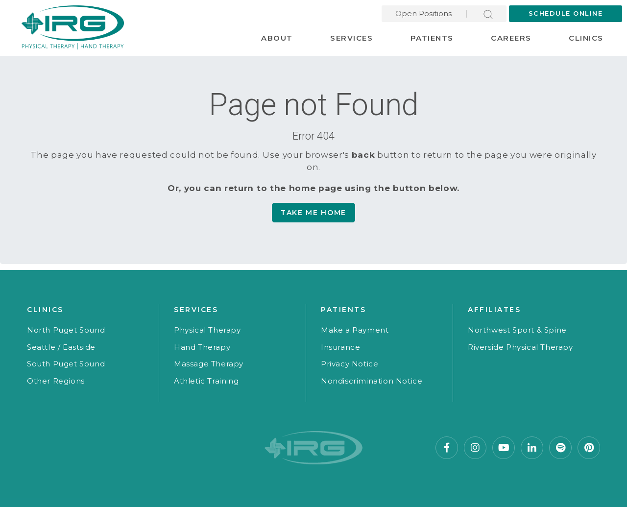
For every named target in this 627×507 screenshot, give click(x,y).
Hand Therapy (202, 347)
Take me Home (313, 212)
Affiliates (494, 310)
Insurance (340, 347)
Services (351, 38)
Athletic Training (206, 381)
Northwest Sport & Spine (517, 330)
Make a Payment (354, 330)
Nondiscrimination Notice (371, 381)
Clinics (586, 38)
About (277, 38)
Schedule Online (566, 13)
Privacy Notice (349, 363)
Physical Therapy (207, 330)
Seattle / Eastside (61, 347)
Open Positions (423, 13)
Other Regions (56, 381)
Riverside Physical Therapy (520, 347)
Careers (511, 38)
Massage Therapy (208, 363)
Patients (432, 38)
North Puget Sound (66, 330)
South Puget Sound (66, 363)
